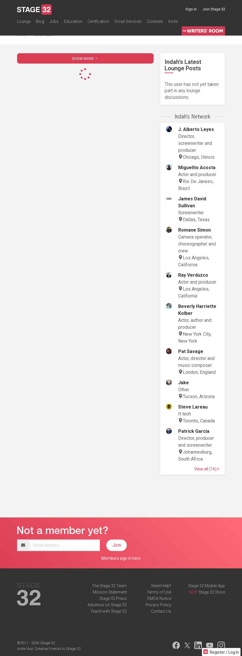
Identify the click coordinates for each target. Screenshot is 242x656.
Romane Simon (194, 230)
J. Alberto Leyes (196, 129)
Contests (155, 21)
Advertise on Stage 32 (107, 605)
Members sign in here (121, 558)
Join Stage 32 (213, 9)
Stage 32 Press (113, 598)
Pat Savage (190, 351)
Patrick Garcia (193, 431)
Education (73, 21)
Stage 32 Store (211, 592)
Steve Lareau (193, 407)
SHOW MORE (85, 58)
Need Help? (161, 585)
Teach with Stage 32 (108, 611)
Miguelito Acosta (196, 167)
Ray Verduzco (193, 275)
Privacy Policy (158, 605)
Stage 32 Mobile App (206, 585)
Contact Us (161, 611)
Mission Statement (110, 592)
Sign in (191, 9)
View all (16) (206, 469)
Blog (40, 21)
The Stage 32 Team (109, 585)
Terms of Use (159, 592)
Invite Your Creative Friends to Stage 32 (49, 648)
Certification (98, 21)
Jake (183, 382)
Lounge (24, 21)
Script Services (128, 21)
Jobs (54, 21)
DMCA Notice (159, 598)
